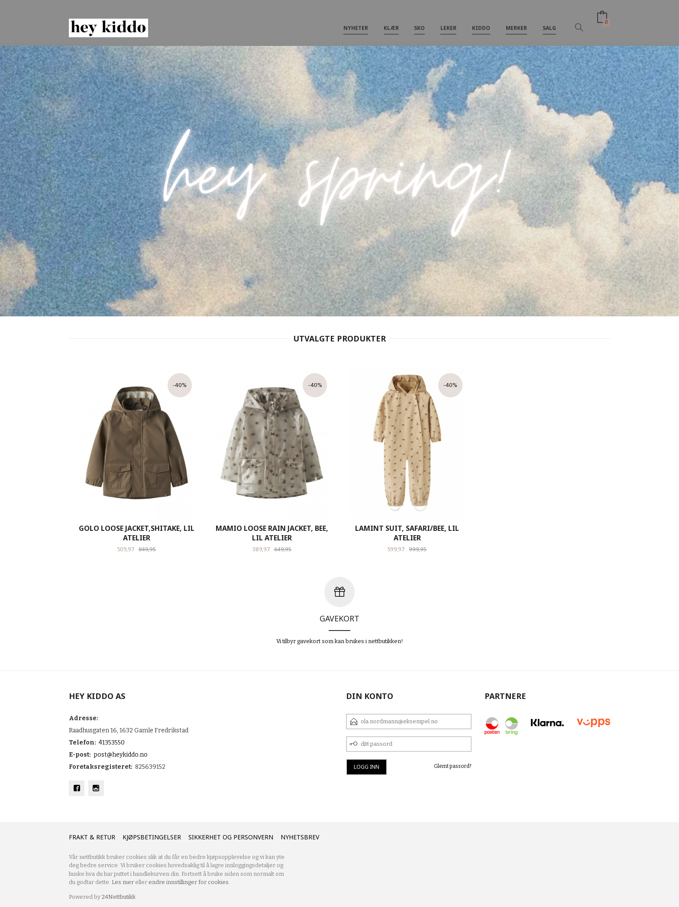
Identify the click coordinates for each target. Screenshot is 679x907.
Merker (516, 21)
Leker (448, 21)
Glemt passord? (453, 766)
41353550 (112, 742)
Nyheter (355, 21)
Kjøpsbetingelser (152, 837)
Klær (391, 21)
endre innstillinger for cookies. (189, 882)
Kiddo (481, 21)
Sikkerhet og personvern (230, 837)
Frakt (78, 837)
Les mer (123, 882)
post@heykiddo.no (121, 754)
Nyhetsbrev (300, 837)
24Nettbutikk (119, 897)
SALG (549, 21)
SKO (419, 21)
